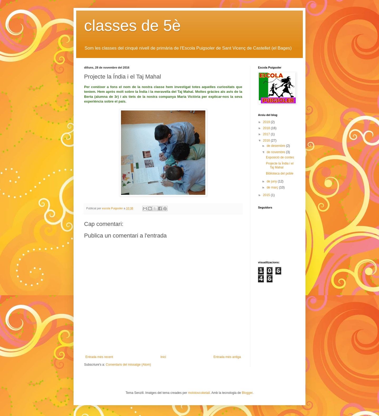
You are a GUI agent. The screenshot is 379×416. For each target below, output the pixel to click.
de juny (272, 181)
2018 (267, 128)
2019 (267, 122)
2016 (267, 140)
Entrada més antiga (227, 357)
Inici (163, 357)
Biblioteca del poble (279, 173)
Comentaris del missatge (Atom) (128, 364)
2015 (267, 195)
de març (273, 187)
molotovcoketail (199, 393)
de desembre (276, 146)
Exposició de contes (280, 157)
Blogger (247, 393)
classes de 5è (132, 25)
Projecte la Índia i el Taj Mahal (280, 165)
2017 (267, 134)
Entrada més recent (99, 357)
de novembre (276, 152)
